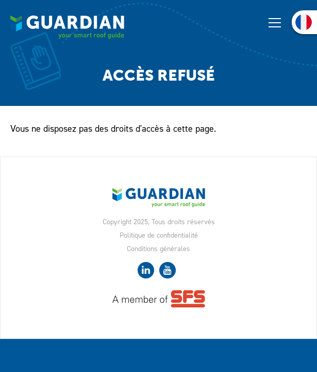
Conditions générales (158, 249)
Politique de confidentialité (159, 235)
